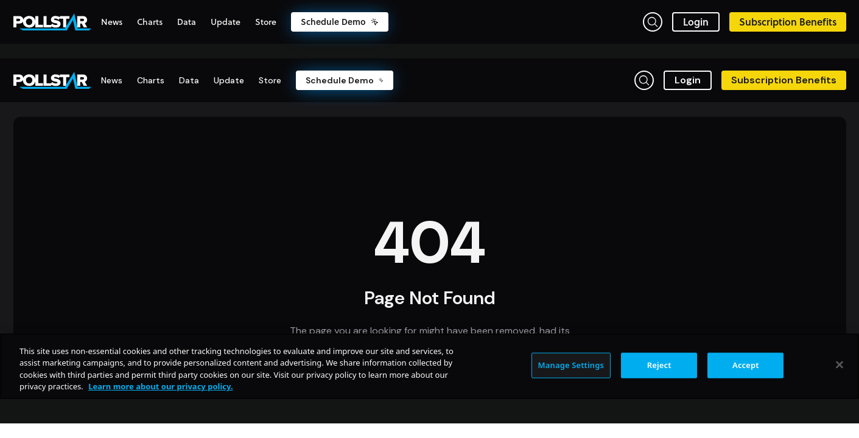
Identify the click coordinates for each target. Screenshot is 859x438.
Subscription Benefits (787, 22)
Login (696, 22)
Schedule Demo (340, 22)
